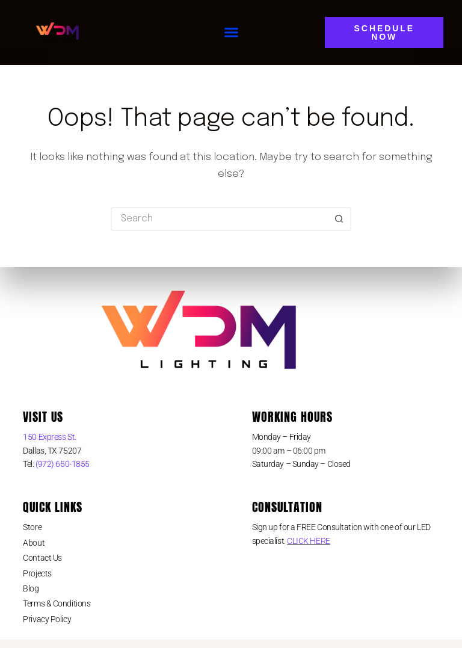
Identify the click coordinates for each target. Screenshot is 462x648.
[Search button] (339, 219)
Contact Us (42, 558)
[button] (231, 32)
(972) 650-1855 (62, 464)
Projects (37, 573)
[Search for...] (219, 219)
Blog (30, 588)
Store (32, 527)
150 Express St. (49, 437)
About (34, 543)
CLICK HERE (308, 541)
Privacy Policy (47, 619)
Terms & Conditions (56, 603)
